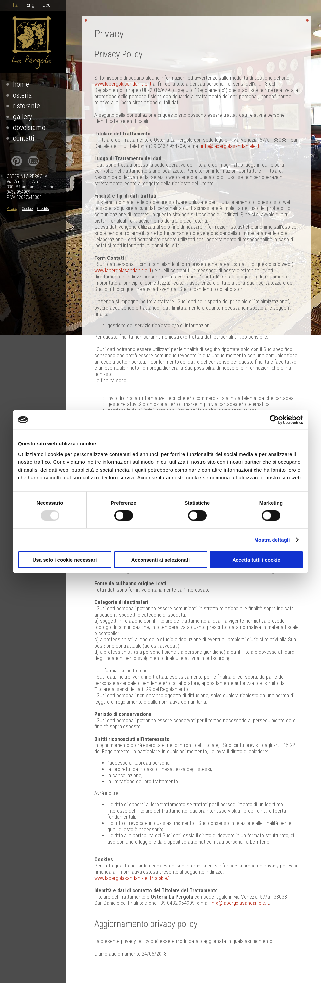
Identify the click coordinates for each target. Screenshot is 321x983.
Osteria (22, 95)
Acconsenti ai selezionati (160, 559)
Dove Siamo (29, 127)
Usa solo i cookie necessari (65, 559)
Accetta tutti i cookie (256, 559)
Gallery (22, 117)
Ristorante (26, 106)
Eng (30, 5)
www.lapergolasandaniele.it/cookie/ (131, 878)
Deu (47, 5)
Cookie (27, 208)
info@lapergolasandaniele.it (230, 146)
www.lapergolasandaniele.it (122, 84)
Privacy (12, 208)
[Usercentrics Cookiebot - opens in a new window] (274, 420)
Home (21, 84)
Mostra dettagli (272, 540)
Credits (43, 208)
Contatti (23, 138)
